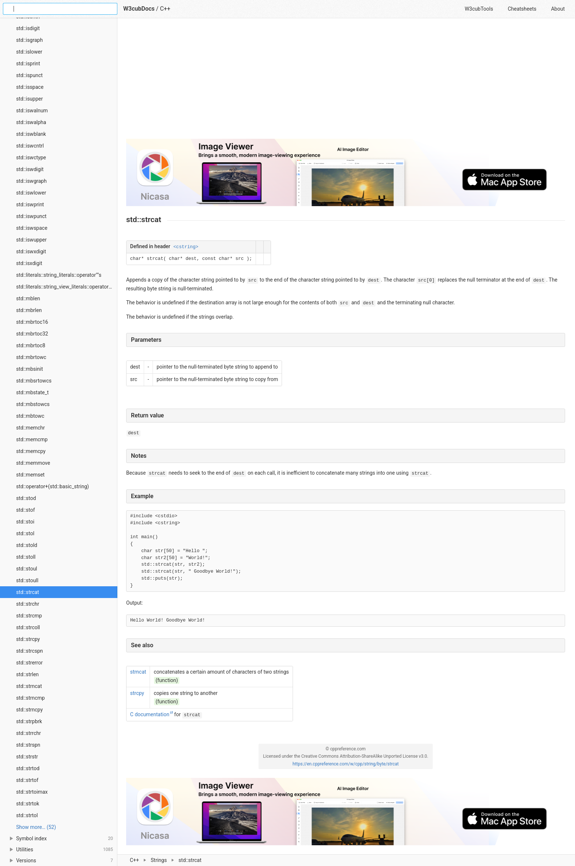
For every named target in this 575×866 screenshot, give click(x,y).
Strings (159, 860)
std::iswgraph (31, 181)
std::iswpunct (31, 216)
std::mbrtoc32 (32, 334)
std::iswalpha (31, 122)
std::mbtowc (30, 416)
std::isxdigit (29, 263)
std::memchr (30, 428)
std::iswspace (31, 228)
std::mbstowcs (33, 404)
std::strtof (27, 780)
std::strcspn (29, 651)
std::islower (29, 52)
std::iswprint (30, 204)
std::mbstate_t (32, 392)
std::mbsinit (29, 369)
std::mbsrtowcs (33, 381)
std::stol (25, 533)
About (558, 9)
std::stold (26, 545)
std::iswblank (31, 134)
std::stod (26, 498)
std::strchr (27, 604)
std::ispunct (29, 75)
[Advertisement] (345, 81)
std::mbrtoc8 (30, 345)
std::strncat (29, 686)
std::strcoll (28, 627)
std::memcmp (32, 439)
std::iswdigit (30, 169)
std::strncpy (29, 710)
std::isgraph (29, 40)
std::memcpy (30, 451)
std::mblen (28, 298)
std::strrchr (28, 733)
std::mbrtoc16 (32, 322)
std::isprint (28, 63)
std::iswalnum (32, 110)
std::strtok (27, 804)
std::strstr (27, 757)
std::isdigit (28, 28)
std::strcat (27, 592)
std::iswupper (31, 240)
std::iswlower (31, 193)
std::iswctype (31, 157)
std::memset (30, 475)
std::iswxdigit (31, 251)
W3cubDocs (139, 8)
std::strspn (28, 745)
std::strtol (27, 815)
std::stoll (26, 557)
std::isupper (29, 99)
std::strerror (29, 663)
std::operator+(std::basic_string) (52, 486)
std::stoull (27, 580)
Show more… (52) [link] (36, 827)
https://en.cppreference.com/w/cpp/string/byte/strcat (346, 764)
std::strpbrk (29, 721)
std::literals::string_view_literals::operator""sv (66, 287)
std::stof (25, 510)
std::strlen (27, 674)
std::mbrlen (29, 310)
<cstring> (185, 247)
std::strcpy (28, 639)
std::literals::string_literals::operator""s (59, 275)
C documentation (149, 714)
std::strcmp (29, 616)
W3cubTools (479, 9)
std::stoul (26, 569)
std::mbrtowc (31, 357)
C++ (134, 860)
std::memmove (33, 463)
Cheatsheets (522, 9)
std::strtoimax (32, 792)
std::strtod (28, 768)
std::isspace (30, 87)
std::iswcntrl (30, 146)
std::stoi (25, 522)
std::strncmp (30, 698)
